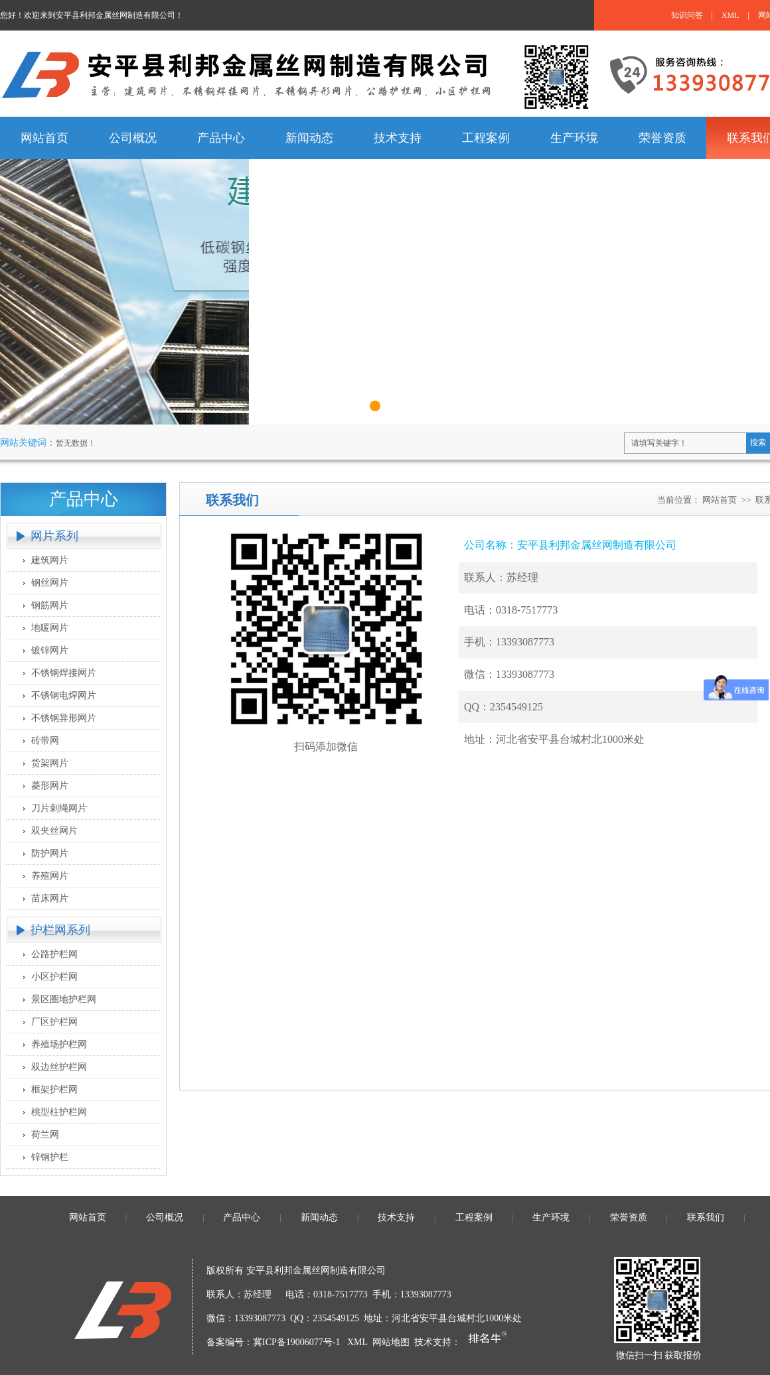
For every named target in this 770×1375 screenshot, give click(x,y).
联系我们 (705, 1217)
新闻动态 (319, 1217)
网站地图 (391, 1342)
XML (730, 15)
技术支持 (396, 1217)
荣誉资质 (628, 1217)
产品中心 (241, 1217)
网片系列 (54, 536)
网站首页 (719, 500)
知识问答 (687, 15)
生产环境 (551, 1217)
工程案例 (474, 1217)
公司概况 (164, 1217)
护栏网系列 (60, 930)
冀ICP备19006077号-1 (296, 1342)
